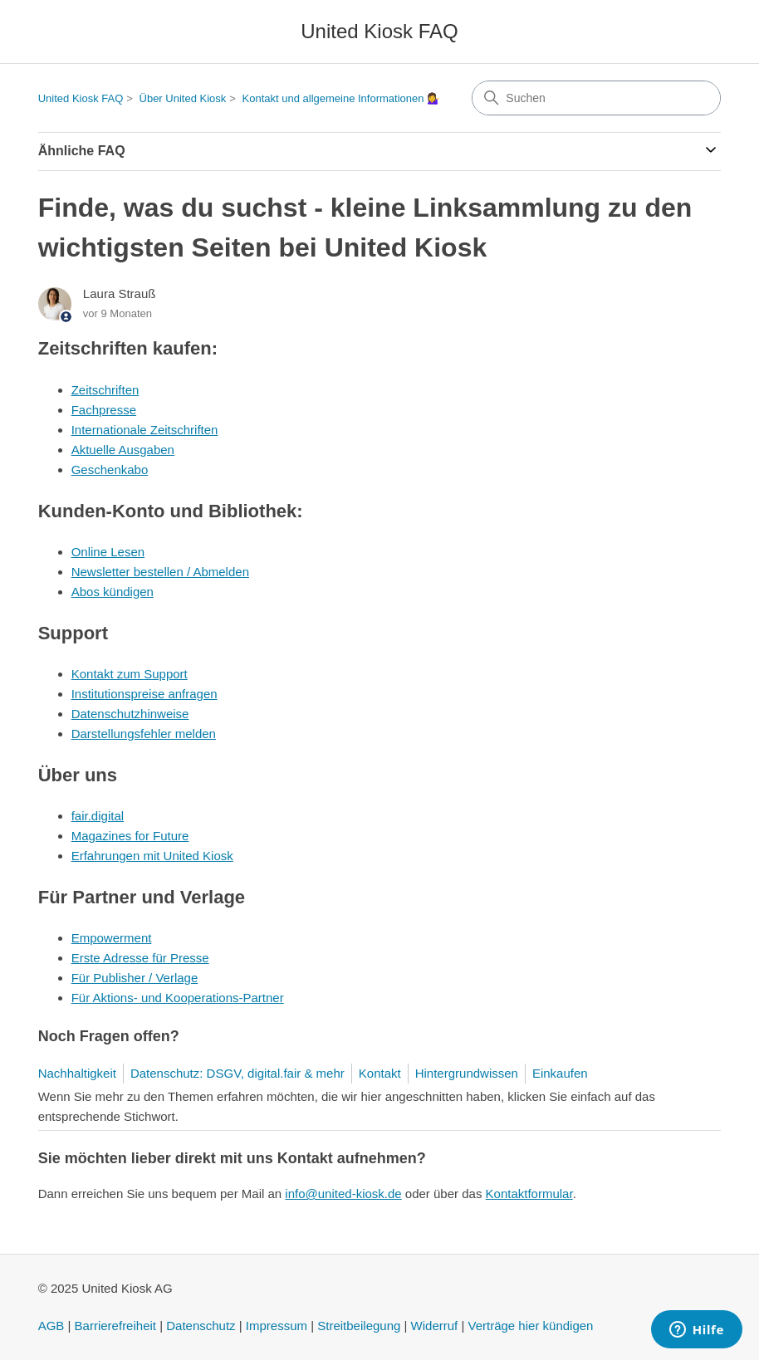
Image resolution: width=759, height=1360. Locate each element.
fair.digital (97, 816)
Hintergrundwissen (466, 1073)
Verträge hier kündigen (531, 1325)
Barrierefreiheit (115, 1325)
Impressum (276, 1325)
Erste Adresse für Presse (140, 958)
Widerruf (434, 1325)
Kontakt (380, 1073)
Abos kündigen (112, 592)
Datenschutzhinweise (130, 714)
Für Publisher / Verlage (134, 978)
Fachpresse (103, 410)
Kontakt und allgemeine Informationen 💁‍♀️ (341, 98)
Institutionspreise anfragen (144, 694)
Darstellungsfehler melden (143, 733)
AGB (51, 1325)
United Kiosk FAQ (81, 98)
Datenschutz (200, 1325)
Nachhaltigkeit (77, 1073)
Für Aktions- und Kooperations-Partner (177, 998)
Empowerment (111, 938)
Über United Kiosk (183, 98)
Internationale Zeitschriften (144, 430)
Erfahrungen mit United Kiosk (152, 856)
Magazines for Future (130, 836)
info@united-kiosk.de (343, 1193)
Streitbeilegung (358, 1325)
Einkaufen (560, 1073)
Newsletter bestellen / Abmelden (160, 572)
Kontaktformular (529, 1193)
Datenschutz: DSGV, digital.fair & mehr (237, 1073)
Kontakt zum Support (129, 674)
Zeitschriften (105, 390)
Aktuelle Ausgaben (122, 450)
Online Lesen (107, 552)
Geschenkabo (110, 469)
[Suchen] (596, 98)
